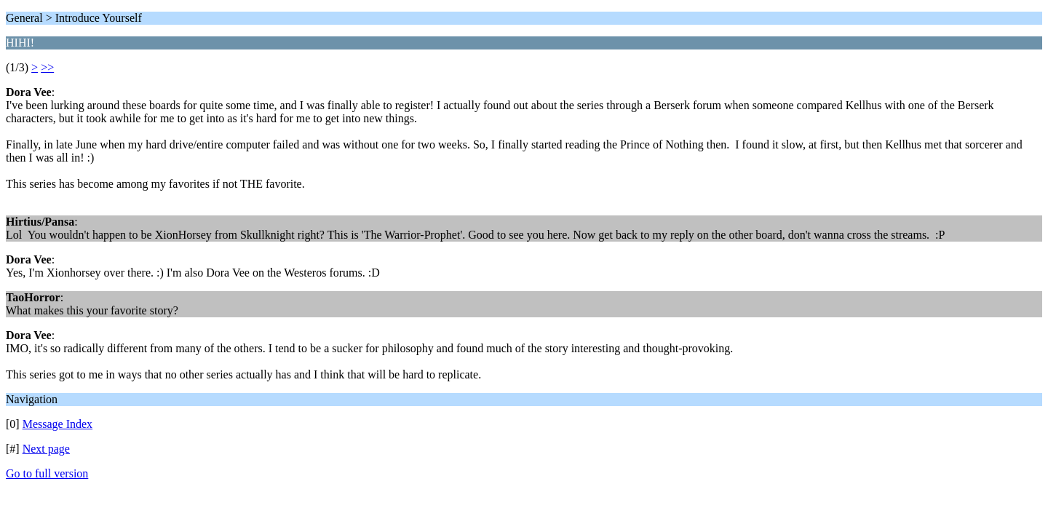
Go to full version (47, 473)
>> (47, 67)
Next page (46, 448)
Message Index (57, 424)
